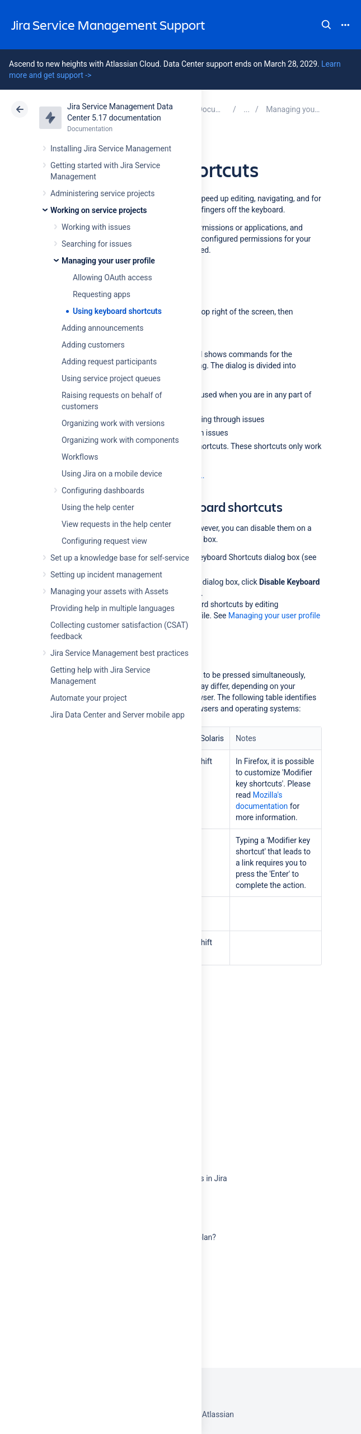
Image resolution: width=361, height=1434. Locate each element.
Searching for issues (97, 243)
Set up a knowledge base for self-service (119, 557)
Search (326, 25)
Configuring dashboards (103, 490)
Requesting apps (101, 294)
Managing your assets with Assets (109, 591)
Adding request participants (109, 361)
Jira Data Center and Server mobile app (117, 714)
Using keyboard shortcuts (117, 311)
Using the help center (98, 507)
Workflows (80, 456)
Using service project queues (111, 378)
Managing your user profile (108, 260)
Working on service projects (98, 210)
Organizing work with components (120, 440)
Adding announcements (103, 327)
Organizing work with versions (113, 423)
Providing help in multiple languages (112, 608)
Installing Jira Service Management (110, 148)
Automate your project (88, 697)
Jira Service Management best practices (119, 653)
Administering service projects (102, 193)
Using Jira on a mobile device (112, 473)
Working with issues (96, 227)
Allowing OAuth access (112, 277)
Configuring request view (104, 540)
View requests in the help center (116, 524)
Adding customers (93, 344)
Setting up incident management (106, 574)
